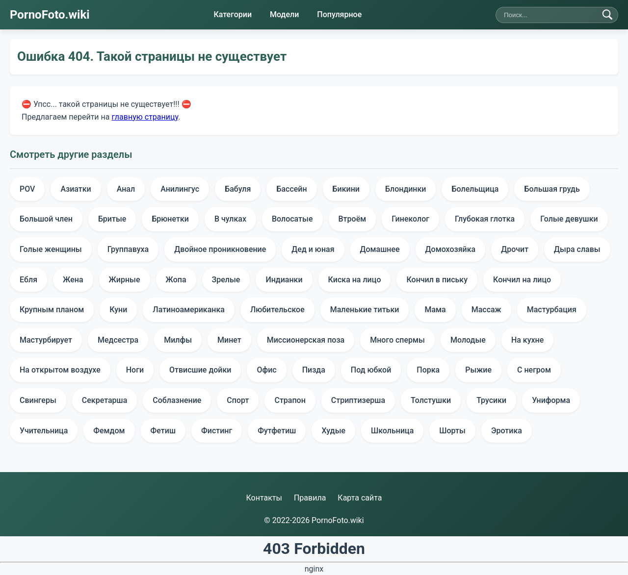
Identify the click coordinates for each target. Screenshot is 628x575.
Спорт (238, 400)
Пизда (313, 370)
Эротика (506, 430)
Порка (428, 370)
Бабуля (238, 189)
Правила (310, 497)
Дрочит (514, 249)
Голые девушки (569, 219)
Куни (118, 309)
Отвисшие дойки (200, 370)
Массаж (486, 309)
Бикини (346, 189)
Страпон (289, 400)
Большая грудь (551, 189)
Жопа (176, 279)
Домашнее (380, 249)
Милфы (178, 340)
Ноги (135, 370)
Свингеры (38, 400)
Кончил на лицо (522, 279)
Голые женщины (51, 249)
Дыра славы (577, 249)
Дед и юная (312, 249)
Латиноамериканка (189, 309)
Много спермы (397, 340)
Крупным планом (52, 309)
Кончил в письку (437, 279)
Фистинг (216, 430)
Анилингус (179, 189)
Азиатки (75, 189)
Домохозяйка (450, 249)
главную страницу (144, 116)
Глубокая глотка (485, 219)
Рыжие (478, 370)
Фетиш (163, 430)
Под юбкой (371, 370)
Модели (284, 14)
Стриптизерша (358, 400)
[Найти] (607, 15)
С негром (534, 370)
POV (27, 189)
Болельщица (474, 189)
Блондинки (405, 189)
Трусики (491, 400)
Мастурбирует (46, 340)
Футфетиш (277, 430)
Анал (126, 189)
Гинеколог (410, 219)
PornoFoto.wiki (50, 15)
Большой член (46, 219)
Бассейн (291, 189)
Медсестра (118, 340)
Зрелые (226, 279)
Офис (266, 370)
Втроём (352, 219)
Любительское (277, 309)
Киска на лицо (354, 279)
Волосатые (292, 219)
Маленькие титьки (364, 309)
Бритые (112, 219)
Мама (434, 309)
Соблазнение (177, 400)
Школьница (392, 430)
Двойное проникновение (220, 249)
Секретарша (105, 400)
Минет (229, 340)
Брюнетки (170, 219)
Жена (73, 279)
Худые (333, 430)
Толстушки (431, 400)
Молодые (468, 340)
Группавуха (128, 249)
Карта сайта (360, 497)
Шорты (452, 430)
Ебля (28, 279)
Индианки (283, 279)
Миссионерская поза (305, 340)
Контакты (264, 497)
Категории (232, 14)
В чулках (230, 219)
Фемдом (109, 430)
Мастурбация (551, 309)
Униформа (551, 400)
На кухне (527, 340)
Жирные (124, 279)
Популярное (339, 14)
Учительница (44, 430)
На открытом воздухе (60, 370)
